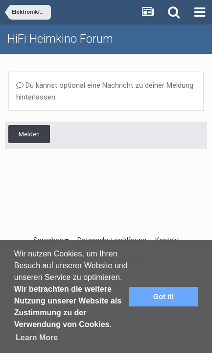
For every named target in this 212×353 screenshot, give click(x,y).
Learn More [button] (37, 337)
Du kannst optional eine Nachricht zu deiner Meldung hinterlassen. (104, 91)
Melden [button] (29, 134)
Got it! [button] (163, 297)
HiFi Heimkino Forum (60, 39)
